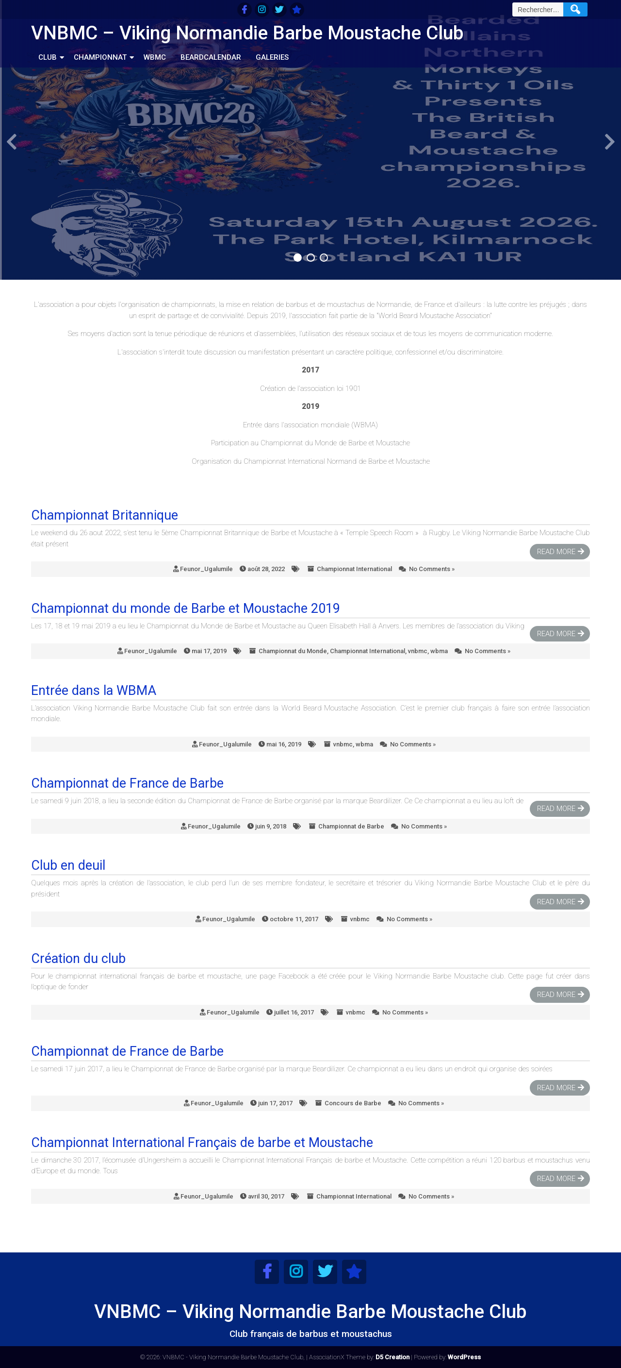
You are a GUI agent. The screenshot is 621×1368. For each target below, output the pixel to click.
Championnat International (354, 569)
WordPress (464, 1357)
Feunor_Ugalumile (206, 569)
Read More (556, 551)
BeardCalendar (210, 57)
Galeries (272, 57)
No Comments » (432, 569)
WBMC (155, 57)
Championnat (100, 57)
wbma (439, 651)
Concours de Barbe (353, 1103)
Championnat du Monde (293, 651)
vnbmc (417, 651)
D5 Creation (392, 1357)
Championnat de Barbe (351, 826)
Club (47, 57)
